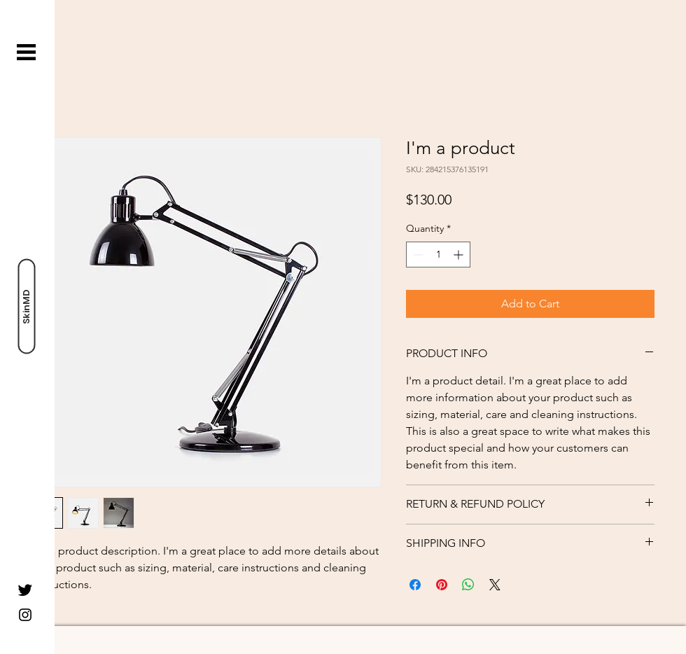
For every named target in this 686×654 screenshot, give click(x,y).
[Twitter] (25, 589)
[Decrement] (417, 254)
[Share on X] (494, 584)
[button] (26, 52)
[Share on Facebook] (415, 584)
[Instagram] (25, 614)
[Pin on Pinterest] (441, 584)
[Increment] (459, 254)
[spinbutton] (438, 254)
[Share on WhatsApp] (468, 584)
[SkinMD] (26, 306)
